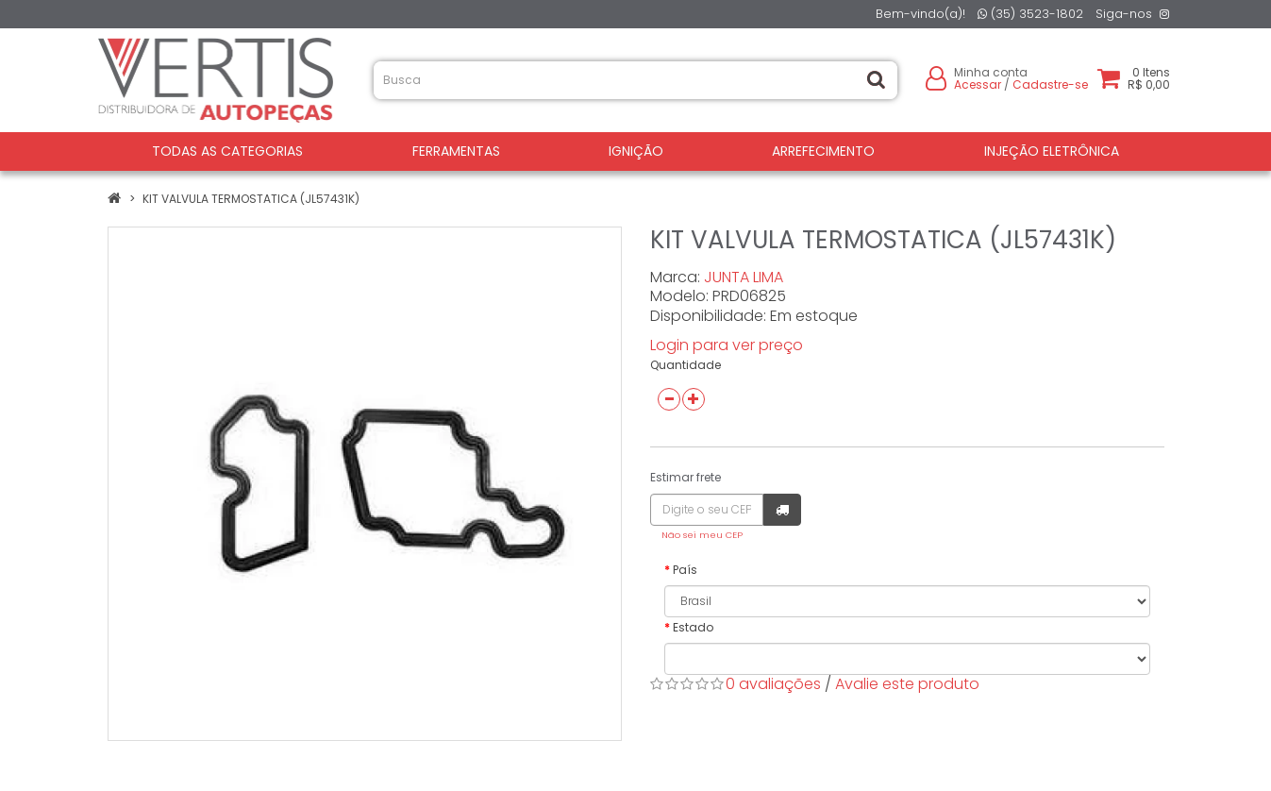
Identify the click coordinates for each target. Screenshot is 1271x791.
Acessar (977, 84)
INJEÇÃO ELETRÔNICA (1051, 151)
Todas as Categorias (227, 151)
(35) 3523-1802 (1030, 14)
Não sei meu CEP (702, 535)
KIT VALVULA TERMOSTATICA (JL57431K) (251, 199)
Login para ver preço (726, 345)
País (685, 570)
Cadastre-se (1050, 84)
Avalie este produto (907, 684)
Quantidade (685, 365)
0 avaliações (773, 684)
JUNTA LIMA (743, 277)
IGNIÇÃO (636, 151)
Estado (693, 627)
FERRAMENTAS (456, 151)
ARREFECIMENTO (823, 151)
